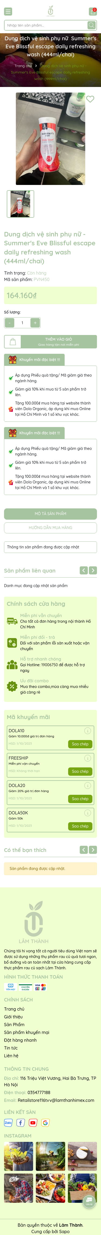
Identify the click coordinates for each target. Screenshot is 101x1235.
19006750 (49, 664)
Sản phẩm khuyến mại (26, 1032)
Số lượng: (12, 312)
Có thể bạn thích (25, 850)
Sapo (64, 1231)
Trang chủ (14, 1009)
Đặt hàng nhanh (20, 1040)
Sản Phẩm (14, 1024)
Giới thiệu (13, 1016)
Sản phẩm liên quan (29, 570)
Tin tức (11, 1048)
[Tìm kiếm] (92, 25)
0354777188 (38, 1092)
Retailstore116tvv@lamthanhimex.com (56, 1100)
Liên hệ (11, 1055)
